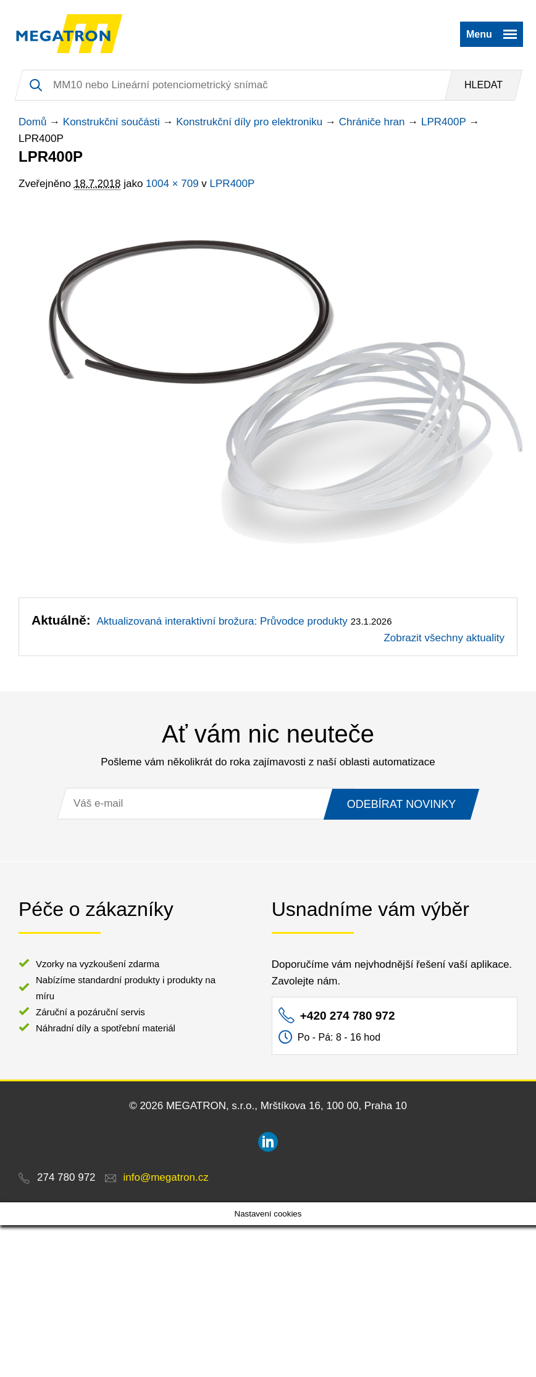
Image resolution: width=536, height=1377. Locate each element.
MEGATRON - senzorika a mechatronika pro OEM (69, 34)
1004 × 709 (172, 183)
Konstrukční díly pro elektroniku (249, 122)
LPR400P (443, 122)
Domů (32, 122)
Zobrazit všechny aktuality (444, 638)
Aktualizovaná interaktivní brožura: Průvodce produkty (221, 621)
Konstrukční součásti (111, 122)
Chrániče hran (372, 122)
